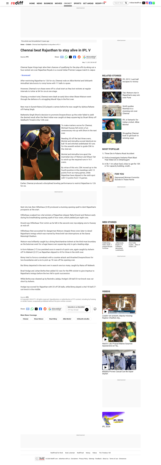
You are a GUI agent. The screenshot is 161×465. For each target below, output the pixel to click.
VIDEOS (106, 291)
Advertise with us (64, 458)
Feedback (98, 458)
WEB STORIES (109, 222)
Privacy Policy (83, 458)
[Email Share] (61, 57)
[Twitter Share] (70, 57)
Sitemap (91, 458)
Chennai (25, 319)
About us (105, 458)
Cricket (28, 44)
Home (22, 44)
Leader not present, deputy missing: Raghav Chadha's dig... (117, 317)
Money (88, 453)
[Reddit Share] (79, 57)
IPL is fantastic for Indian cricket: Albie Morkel (131, 122)
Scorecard (26, 75)
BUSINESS (48, 3)
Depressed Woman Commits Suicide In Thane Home (127, 178)
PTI (27, 57)
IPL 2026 (106, 426)
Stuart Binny (53, 319)
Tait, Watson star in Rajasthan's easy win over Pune (131, 95)
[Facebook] (150, 2)
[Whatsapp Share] (66, 57)
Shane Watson (38, 319)
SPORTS (77, 3)
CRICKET (68, 3)
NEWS (39, 3)
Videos (94, 453)
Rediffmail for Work (57, 453)
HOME (32, 3)
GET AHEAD (88, 3)
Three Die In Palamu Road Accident (119, 153)
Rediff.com (54, 458)
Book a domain (70, 453)
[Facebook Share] (74, 57)
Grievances (122, 458)
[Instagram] (147, 2)
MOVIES (58, 3)
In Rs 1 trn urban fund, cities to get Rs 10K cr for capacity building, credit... (122, 165)
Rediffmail (80, 453)
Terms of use (113, 458)
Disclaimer (74, 458)
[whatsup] (153, 2)
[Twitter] (143, 2)
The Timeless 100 (105, 453)
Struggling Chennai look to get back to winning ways (131, 135)
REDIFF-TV (100, 3)
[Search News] (125, 3)
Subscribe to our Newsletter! (76, 307)
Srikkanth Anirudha (83, 319)
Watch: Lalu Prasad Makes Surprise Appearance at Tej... (117, 345)
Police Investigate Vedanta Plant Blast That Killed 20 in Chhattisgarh (121, 159)
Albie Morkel (67, 319)
